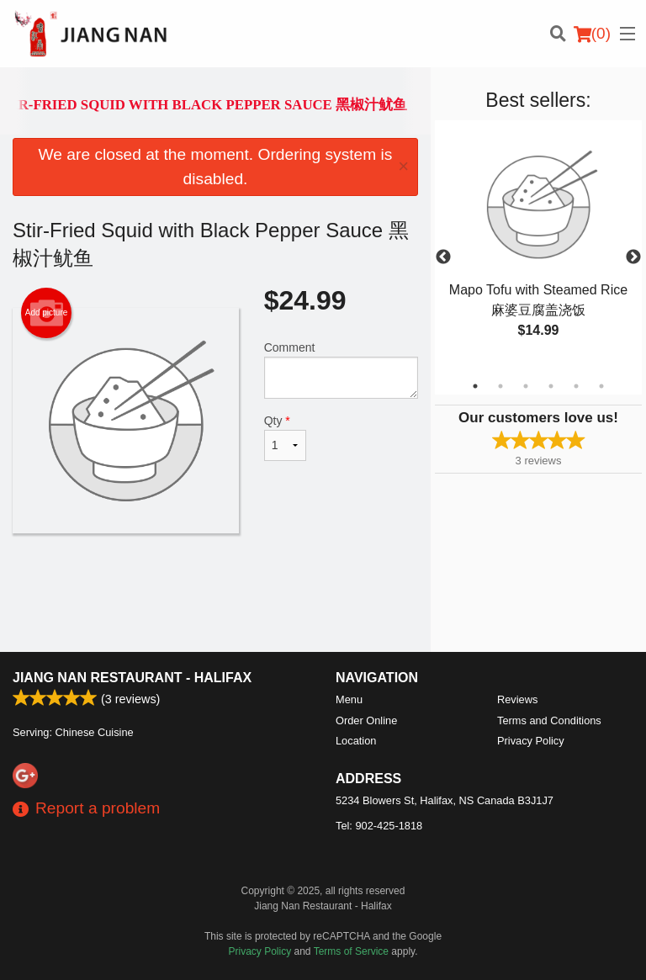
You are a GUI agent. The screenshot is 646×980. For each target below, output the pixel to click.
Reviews (517, 699)
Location (356, 740)
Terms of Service (351, 951)
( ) (592, 33)
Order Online (366, 720)
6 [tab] (601, 386)
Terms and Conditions (549, 720)
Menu (349, 699)
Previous (443, 257)
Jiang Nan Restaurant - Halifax (132, 677)
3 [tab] (525, 386)
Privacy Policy (530, 740)
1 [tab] (475, 386)
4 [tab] (551, 386)
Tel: (379, 825)
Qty (285, 437)
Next (633, 257)
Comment (341, 370)
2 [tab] (500, 386)
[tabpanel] (538, 247)
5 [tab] (576, 386)
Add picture (46, 313)
